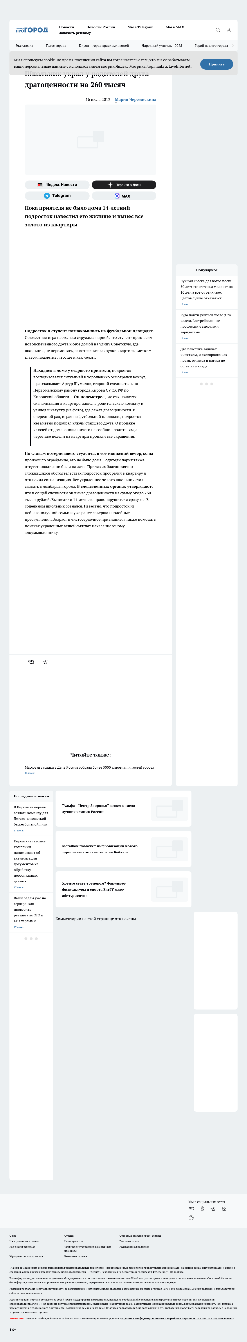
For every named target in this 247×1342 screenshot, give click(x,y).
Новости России (101, 27)
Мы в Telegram (140, 27)
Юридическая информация (26, 1256)
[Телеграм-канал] (57, 195)
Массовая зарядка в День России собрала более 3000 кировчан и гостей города (90, 770)
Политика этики (129, 1241)
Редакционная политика (134, 1246)
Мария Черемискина (135, 99)
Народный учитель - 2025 (162, 45)
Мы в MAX (175, 27)
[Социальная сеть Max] (124, 195)
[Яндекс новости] (57, 185)
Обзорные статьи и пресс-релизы (140, 1235)
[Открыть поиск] (217, 29)
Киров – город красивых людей (104, 45)
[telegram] (46, 662)
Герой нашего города (211, 45)
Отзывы (69, 1235)
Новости (66, 27)
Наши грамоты (73, 1241)
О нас (12, 1235)
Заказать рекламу (75, 33)
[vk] (31, 662)
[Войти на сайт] (228, 29)
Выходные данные (75, 1256)
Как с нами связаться (22, 1246)
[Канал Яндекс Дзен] (124, 185)
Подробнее (177, 1271)
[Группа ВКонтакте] (191, 1209)
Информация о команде (24, 1241)
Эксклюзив (24, 45)
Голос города (56, 45)
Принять (217, 64)
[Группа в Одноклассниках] (202, 1209)
